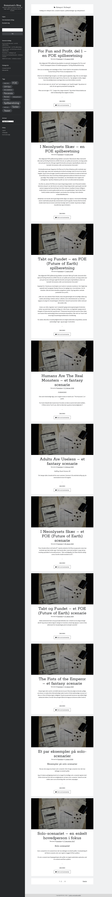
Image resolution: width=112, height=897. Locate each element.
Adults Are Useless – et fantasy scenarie (11, 58)
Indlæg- (4, 132)
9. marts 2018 (69, 154)
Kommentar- (6, 134)
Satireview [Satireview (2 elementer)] (6, 99)
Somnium (60, 59)
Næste (85, 881)
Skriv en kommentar (62, 105)
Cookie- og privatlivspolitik (75, 895)
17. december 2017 (69, 841)
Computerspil (5, 68)
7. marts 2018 (69, 271)
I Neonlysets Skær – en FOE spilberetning (11, 47)
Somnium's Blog (12, 5)
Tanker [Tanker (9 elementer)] (15, 106)
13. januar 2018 (69, 687)
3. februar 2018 (69, 467)
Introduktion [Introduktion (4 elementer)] (8, 90)
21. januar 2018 (69, 616)
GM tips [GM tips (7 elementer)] (7, 86)
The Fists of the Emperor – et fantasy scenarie (62, 659)
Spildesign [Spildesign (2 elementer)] (6, 107)
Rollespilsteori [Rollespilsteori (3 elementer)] (17, 97)
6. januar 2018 (69, 759)
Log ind (4, 130)
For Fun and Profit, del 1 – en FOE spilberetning (62, 31)
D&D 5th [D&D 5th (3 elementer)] (6, 83)
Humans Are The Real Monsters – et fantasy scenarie (62, 356)
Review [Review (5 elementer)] (6, 97)
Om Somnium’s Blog (8, 20)
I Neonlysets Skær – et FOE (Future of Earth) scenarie (62, 511)
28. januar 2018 (69, 544)
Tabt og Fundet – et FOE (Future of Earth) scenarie (62, 588)
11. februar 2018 (69, 388)
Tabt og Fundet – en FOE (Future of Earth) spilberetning (62, 239)
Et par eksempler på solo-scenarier (62, 731)
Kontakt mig (6, 23)
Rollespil (4, 70)
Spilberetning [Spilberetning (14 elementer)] (11, 102)
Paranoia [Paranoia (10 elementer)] (8, 93)
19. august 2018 (69, 59)
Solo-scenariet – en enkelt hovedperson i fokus (62, 813)
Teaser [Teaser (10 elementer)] (7, 110)
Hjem (3, 16)
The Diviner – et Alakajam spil (9, 52)
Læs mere (62, 101)
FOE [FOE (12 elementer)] (14, 82)
